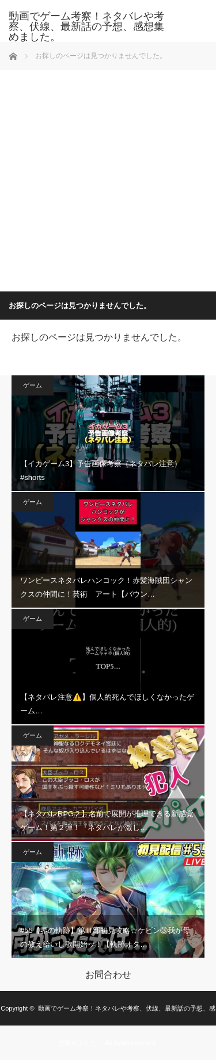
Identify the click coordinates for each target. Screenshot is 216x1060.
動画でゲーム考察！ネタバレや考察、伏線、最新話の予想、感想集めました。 (86, 26)
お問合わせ (108, 975)
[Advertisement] (108, 178)
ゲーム (32, 385)
